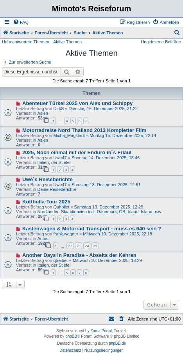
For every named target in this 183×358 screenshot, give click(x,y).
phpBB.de (117, 343)
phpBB (71, 336)
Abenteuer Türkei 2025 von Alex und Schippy (77, 103)
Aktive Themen (67, 41)
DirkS (58, 108)
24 (87, 245)
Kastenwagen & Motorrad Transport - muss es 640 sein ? (91, 229)
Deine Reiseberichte (56, 189)
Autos (42, 238)
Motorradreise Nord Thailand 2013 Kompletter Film (84, 130)
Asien (42, 113)
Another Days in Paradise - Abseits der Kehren (79, 255)
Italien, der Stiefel (53, 162)
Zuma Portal (100, 331)
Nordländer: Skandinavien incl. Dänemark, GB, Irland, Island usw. (99, 211)
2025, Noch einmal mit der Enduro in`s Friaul (76, 152)
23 (79, 245)
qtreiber (60, 260)
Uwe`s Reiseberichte (47, 179)
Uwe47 (59, 157)
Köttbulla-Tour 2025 (46, 202)
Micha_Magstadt (69, 135)
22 (70, 245)
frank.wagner (65, 234)
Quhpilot (61, 207)
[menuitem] (21, 22)
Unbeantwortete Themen (25, 41)
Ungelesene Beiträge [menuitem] (161, 41)
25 (95, 245)
